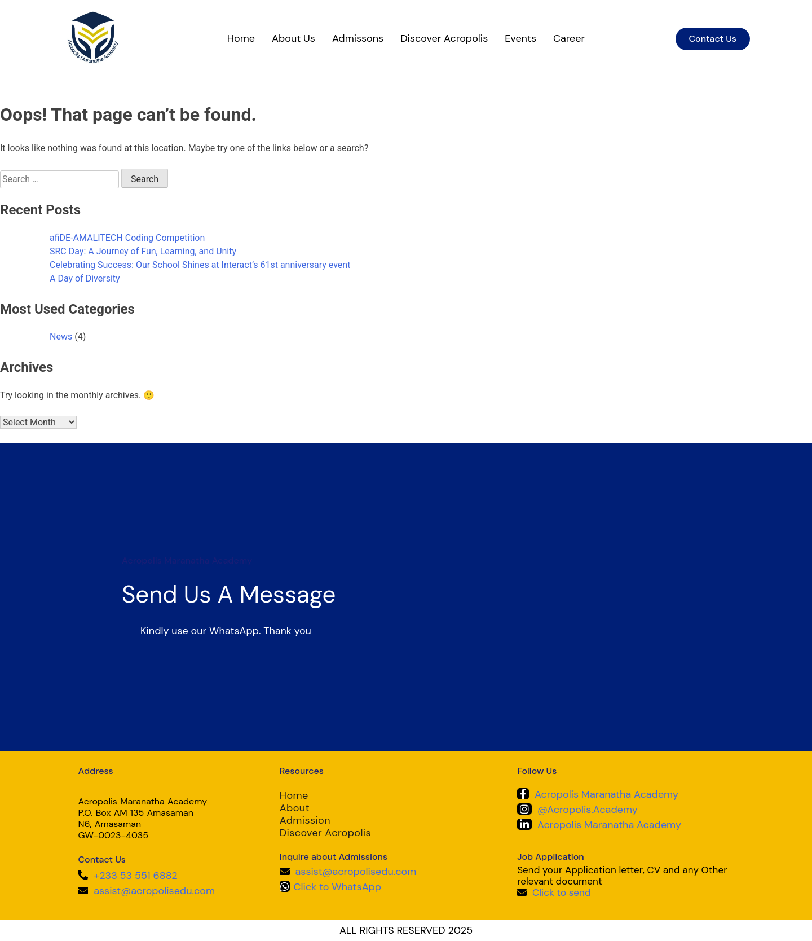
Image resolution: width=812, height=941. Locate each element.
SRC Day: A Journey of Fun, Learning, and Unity (143, 251)
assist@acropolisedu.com (154, 891)
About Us (293, 38)
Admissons (357, 38)
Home (241, 38)
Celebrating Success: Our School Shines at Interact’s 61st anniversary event (200, 265)
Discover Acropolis (444, 38)
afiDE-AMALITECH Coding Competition (127, 237)
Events (520, 38)
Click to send (561, 892)
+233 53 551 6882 (135, 875)
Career (569, 38)
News (61, 336)
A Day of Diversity (85, 278)
